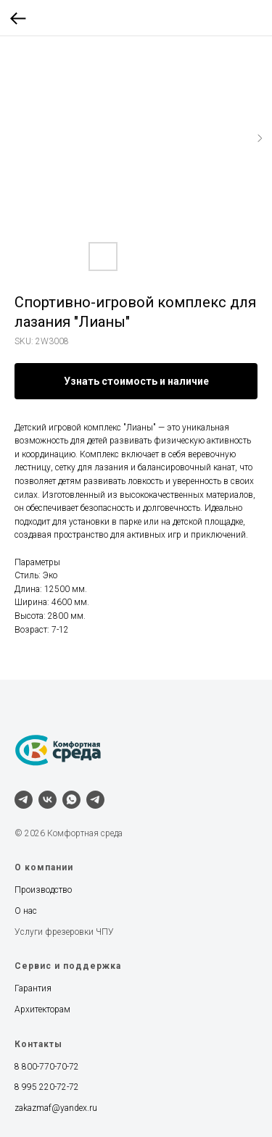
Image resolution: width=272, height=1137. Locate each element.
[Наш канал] (95, 800)
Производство (43, 890)
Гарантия (33, 988)
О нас (26, 911)
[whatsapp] (71, 800)
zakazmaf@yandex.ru (56, 1108)
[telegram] (24, 800)
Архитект (32, 1009)
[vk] (47, 800)
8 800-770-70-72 (47, 1067)
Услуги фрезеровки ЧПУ (64, 932)
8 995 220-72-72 (47, 1087)
